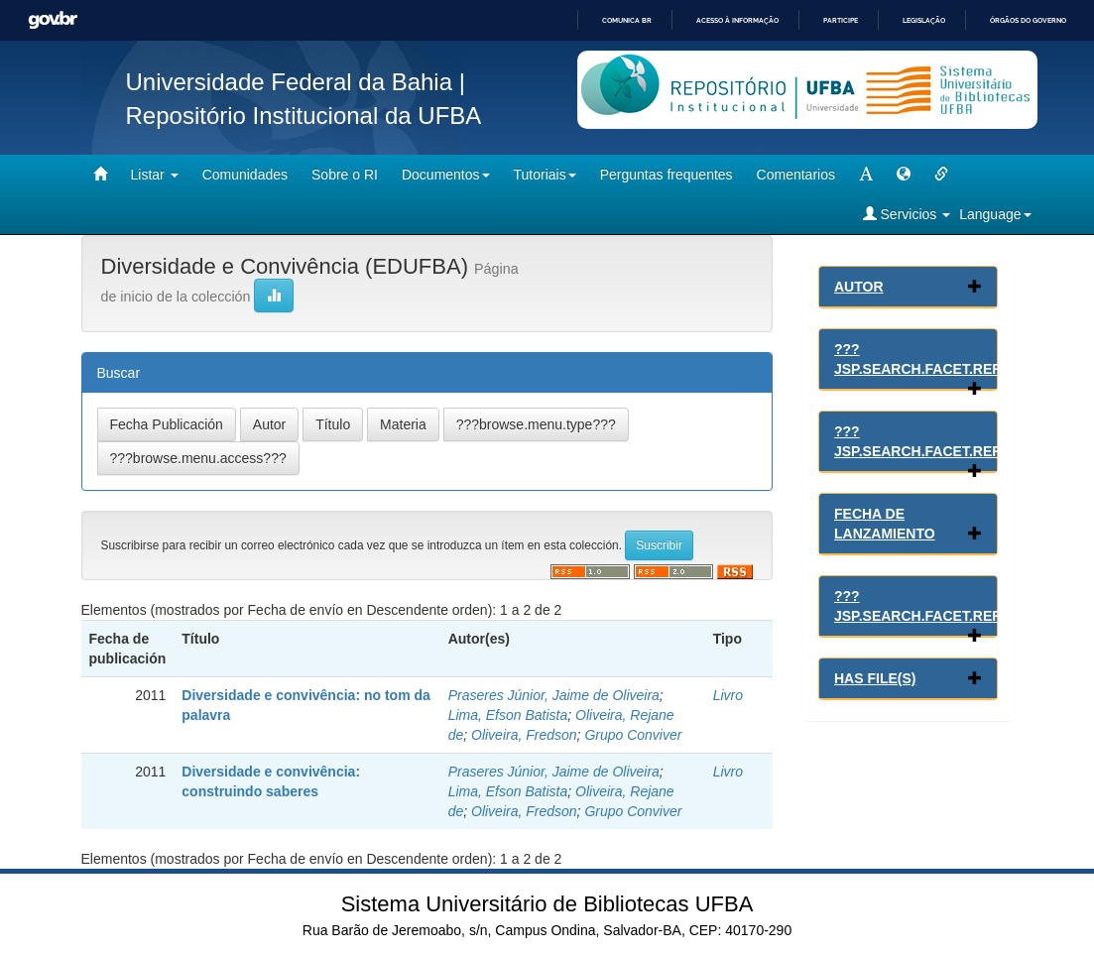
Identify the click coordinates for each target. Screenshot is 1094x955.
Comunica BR (627, 20)
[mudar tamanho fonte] (866, 174)
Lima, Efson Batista (508, 715)
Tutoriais (545, 174)
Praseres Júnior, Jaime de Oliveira (554, 695)
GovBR (52, 20)
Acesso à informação (737, 20)
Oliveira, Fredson (524, 735)
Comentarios (796, 174)
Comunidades (245, 174)
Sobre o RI (344, 174)
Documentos (446, 174)
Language (995, 214)
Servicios (907, 213)
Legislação (924, 20)
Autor (859, 287)
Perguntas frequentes (666, 174)
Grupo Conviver (632, 735)
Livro (728, 695)
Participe (840, 20)
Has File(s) (874, 678)
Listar (155, 174)
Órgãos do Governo (1028, 20)
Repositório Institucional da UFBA (304, 115)
